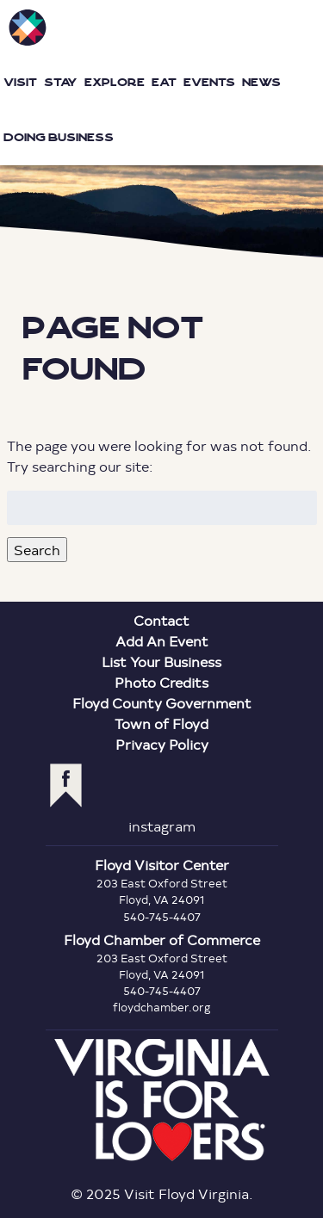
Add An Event (161, 641)
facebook (66, 785)
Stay (61, 82)
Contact (161, 620)
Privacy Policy (161, 744)
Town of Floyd (161, 723)
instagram (162, 826)
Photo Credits (161, 682)
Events (209, 82)
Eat (164, 82)
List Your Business (161, 661)
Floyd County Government (162, 703)
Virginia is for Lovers (162, 1100)
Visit (20, 82)
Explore (114, 82)
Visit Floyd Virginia (28, 27)
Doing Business (58, 137)
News (261, 82)
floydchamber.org (162, 1007)
